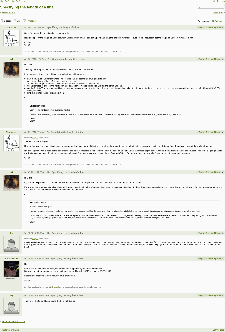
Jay (11, 233)
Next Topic (218, 12)
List (18, 21)
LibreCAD (4, 1)
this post (35, 137)
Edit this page (218, 330)
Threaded (31, 21)
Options (218, 21)
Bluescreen (11, 27)
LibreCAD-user (18, 1)
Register (221, 1)
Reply (201, 27)
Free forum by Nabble (10, 330)
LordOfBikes (11, 258)
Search (55, 287)
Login (213, 1)
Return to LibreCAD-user (13, 321)
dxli (11, 59)
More (218, 27)
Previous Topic (8, 12)
